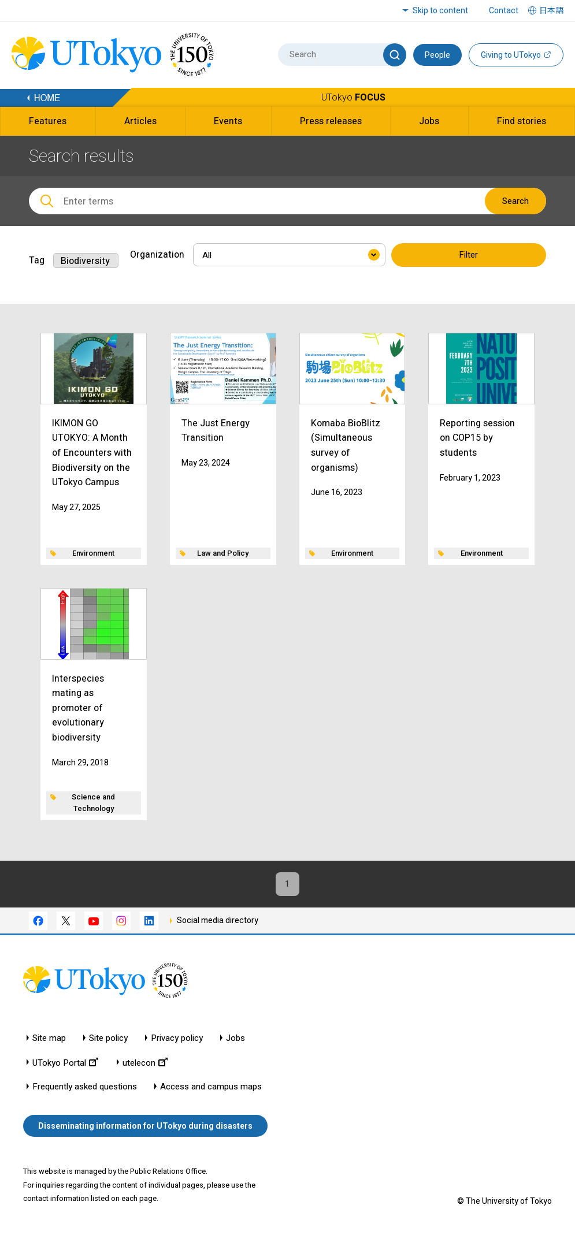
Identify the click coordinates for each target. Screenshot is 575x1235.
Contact (503, 10)
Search (515, 201)
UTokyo (353, 97)
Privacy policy (177, 1040)
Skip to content (440, 10)
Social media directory (217, 922)
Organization (157, 254)
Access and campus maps (211, 1088)
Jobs (235, 1040)
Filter (468, 255)
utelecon (145, 1064)
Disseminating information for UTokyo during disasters (145, 1128)
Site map (49, 1040)
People (437, 54)
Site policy (108, 1040)
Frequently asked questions (84, 1088)
